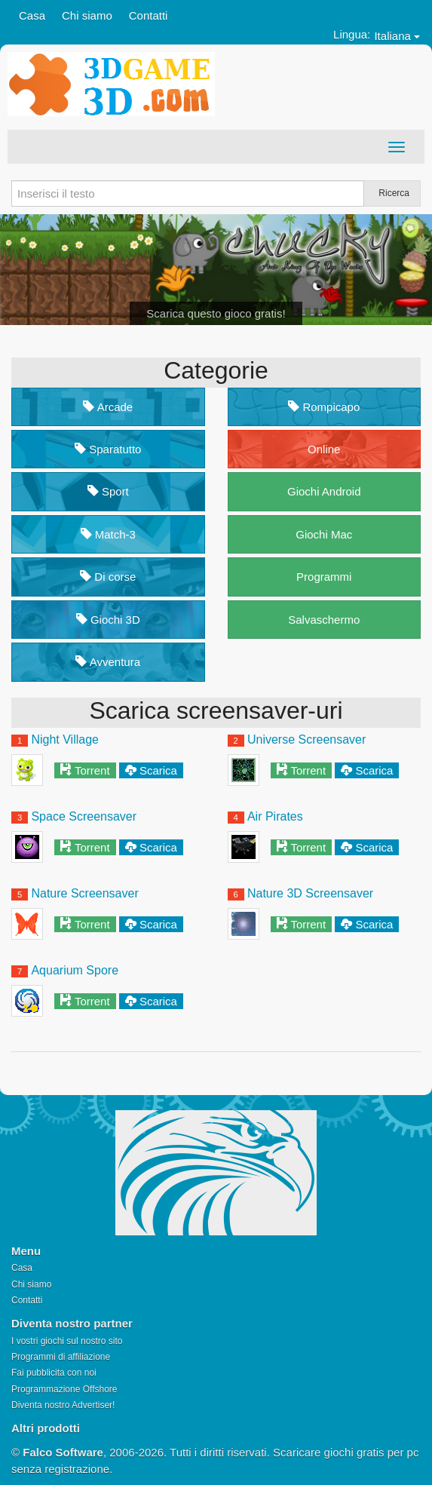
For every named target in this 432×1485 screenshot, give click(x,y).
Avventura (107, 661)
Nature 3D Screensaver (310, 893)
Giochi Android (324, 491)
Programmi (323, 576)
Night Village (65, 739)
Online (324, 449)
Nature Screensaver (84, 893)
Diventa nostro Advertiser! (63, 1405)
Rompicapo (324, 406)
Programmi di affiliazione (60, 1357)
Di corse (108, 576)
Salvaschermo (324, 619)
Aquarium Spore (74, 970)
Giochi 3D (108, 619)
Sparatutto (108, 449)
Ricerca (393, 193)
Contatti (148, 15)
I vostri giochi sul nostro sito (66, 1341)
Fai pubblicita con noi (54, 1372)
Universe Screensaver (306, 739)
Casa (32, 15)
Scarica (158, 770)
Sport (108, 491)
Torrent (92, 770)
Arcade (108, 406)
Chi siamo (87, 15)
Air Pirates (275, 816)
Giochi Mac (324, 534)
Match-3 (108, 534)
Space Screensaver (83, 816)
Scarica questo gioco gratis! (215, 313)
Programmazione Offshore (64, 1389)
